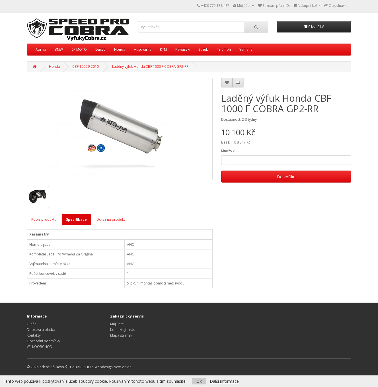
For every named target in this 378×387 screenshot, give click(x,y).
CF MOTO (79, 49)
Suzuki (204, 49)
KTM (163, 49)
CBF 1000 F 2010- (86, 66)
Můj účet (117, 324)
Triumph (224, 49)
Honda (119, 49)
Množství (228, 150)
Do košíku (286, 176)
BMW (59, 49)
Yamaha (245, 49)
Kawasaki (182, 49)
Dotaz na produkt (110, 219)
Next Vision (123, 367)
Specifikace (76, 219)
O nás (31, 324)
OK (199, 381)
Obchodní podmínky (43, 341)
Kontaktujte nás (122, 329)
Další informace (224, 381)
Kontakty (34, 335)
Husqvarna (142, 49)
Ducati (100, 49)
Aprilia (41, 49)
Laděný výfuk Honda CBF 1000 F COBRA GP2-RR (150, 66)
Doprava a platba (41, 329)
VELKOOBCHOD (39, 346)
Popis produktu (43, 219)
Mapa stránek (121, 335)
